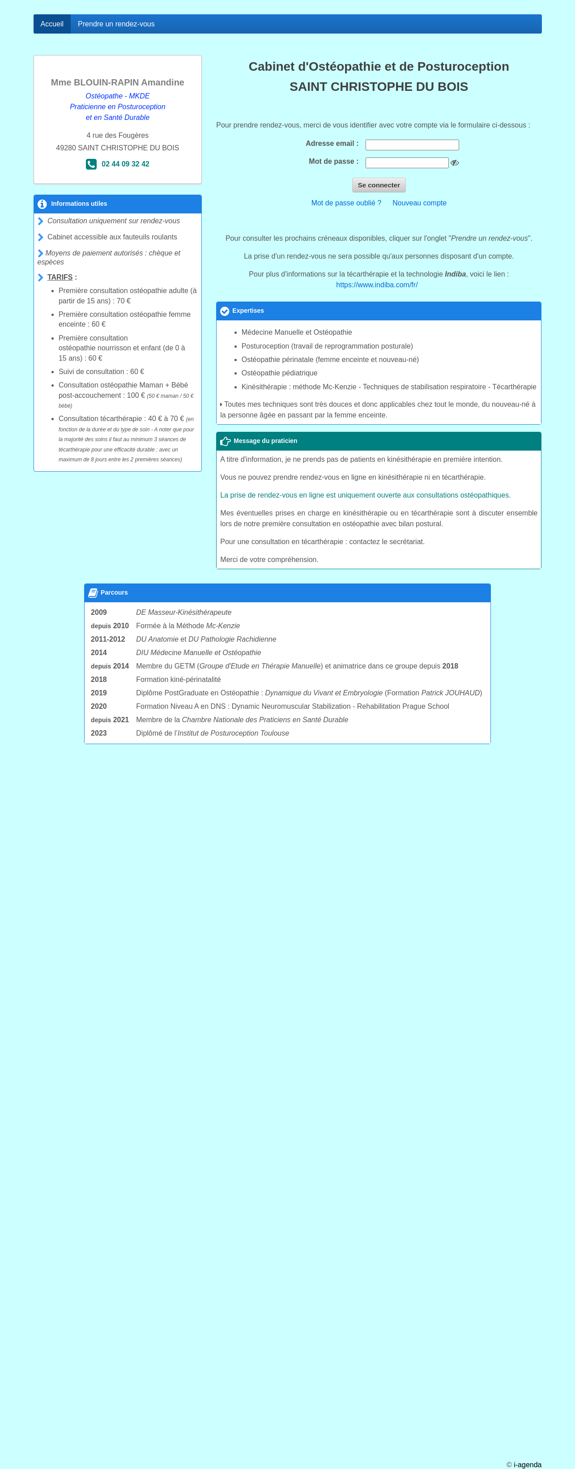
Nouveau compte (419, 203)
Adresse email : (332, 143)
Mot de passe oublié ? (346, 203)
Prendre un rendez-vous (116, 24)
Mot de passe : (333, 161)
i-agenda (527, 1465)
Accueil (52, 24)
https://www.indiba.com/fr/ (376, 285)
